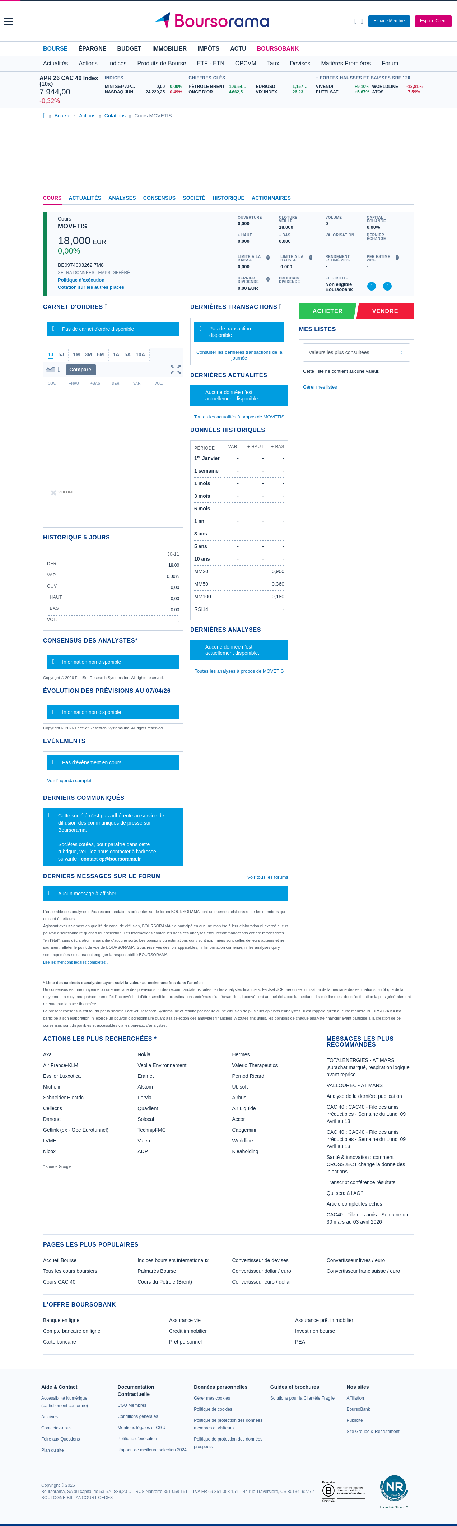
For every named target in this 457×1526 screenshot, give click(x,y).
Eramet (145, 1076)
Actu (238, 49)
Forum (390, 63)
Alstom (145, 1087)
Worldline (242, 1141)
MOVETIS (72, 226)
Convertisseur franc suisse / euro (363, 1271)
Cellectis (52, 1108)
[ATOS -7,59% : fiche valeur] (395, 92)
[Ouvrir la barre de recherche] (355, 21)
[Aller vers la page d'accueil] (229, 21)
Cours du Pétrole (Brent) (164, 1282)
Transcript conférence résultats (361, 1182)
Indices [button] (117, 63)
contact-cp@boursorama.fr (111, 859)
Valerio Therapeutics (255, 1065)
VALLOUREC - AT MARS (355, 1085)
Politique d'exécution (81, 280)
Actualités (85, 198)
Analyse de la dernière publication (364, 1096)
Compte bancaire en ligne (72, 1331)
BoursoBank (278, 49)
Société (194, 198)
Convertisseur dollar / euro (261, 1271)
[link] (49, 1416)
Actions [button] (88, 63)
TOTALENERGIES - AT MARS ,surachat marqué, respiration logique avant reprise (368, 1067)
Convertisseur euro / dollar (261, 1282)
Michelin (52, 1087)
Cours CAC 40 (59, 1282)
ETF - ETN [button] (210, 63)
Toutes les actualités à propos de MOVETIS (239, 416)
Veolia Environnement (161, 1065)
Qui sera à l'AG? (345, 1193)
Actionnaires (271, 198)
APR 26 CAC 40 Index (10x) (68, 81)
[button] (8, 21)
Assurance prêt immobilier (324, 1320)
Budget (129, 49)
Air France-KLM (60, 1065)
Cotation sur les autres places (91, 287)
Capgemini (244, 1130)
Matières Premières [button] (346, 63)
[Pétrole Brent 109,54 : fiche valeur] (219, 86)
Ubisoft (240, 1087)
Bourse (55, 49)
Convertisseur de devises (260, 1260)
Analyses (122, 198)
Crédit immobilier (188, 1331)
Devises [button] (300, 63)
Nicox (49, 1151)
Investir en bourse (315, 1331)
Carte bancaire (59, 1342)
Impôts (208, 49)
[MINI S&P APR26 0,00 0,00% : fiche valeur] (145, 86)
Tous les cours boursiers (70, 1271)
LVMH (50, 1141)
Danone (52, 1119)
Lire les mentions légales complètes (75, 962)
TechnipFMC (151, 1130)
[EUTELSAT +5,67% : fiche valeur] (341, 92)
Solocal (145, 1119)
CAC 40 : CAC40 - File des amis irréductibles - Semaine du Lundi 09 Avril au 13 (366, 1114)
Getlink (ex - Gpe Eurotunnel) (75, 1130)
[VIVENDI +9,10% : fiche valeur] (341, 86)
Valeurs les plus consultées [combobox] (339, 352)
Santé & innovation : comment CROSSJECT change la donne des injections (366, 1164)
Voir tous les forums (267, 877)
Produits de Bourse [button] (161, 63)
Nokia (143, 1054)
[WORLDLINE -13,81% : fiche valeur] (395, 86)
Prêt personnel (185, 1342)
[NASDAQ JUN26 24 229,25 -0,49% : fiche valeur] (145, 92)
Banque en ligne (61, 1320)
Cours (52, 198)
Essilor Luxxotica (62, 1076)
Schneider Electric (63, 1097)
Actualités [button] (55, 63)
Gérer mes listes (320, 387)
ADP (142, 1151)
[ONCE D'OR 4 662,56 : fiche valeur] (219, 92)
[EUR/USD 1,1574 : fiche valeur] (284, 86)
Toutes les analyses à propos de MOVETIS (239, 671)
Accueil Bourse (59, 1260)
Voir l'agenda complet (69, 780)
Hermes (241, 1054)
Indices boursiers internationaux (173, 1260)
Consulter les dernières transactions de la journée (239, 355)
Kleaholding (245, 1151)
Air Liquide (244, 1108)
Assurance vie (185, 1320)
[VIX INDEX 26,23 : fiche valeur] (284, 92)
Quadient (147, 1108)
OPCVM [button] (245, 63)
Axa (47, 1054)
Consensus (159, 198)
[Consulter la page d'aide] (361, 21)
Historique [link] (228, 198)
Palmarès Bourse (156, 1271)
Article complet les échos (354, 1204)
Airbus (239, 1097)
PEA (300, 1342)
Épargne (92, 49)
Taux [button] (273, 63)
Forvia (144, 1097)
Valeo (143, 1141)
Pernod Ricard (248, 1076)
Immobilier (169, 49)
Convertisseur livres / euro (356, 1260)
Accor (238, 1119)
